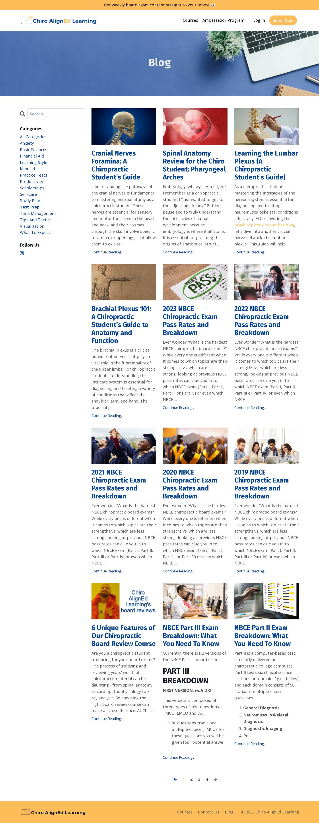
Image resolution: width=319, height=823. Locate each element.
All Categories (33, 136)
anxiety (27, 143)
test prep (29, 207)
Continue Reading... (107, 252)
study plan (30, 200)
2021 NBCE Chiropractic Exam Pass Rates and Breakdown (118, 484)
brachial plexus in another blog (264, 225)
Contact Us (208, 812)
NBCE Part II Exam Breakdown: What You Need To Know (262, 636)
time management (38, 213)
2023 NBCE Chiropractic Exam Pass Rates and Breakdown (190, 321)
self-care (28, 194)
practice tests (33, 175)
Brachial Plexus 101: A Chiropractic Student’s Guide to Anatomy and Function (121, 325)
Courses (190, 20)
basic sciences (33, 149)
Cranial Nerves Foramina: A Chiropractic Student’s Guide (115, 165)
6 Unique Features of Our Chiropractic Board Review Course (123, 636)
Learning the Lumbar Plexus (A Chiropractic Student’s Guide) (266, 165)
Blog (229, 812)
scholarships (32, 188)
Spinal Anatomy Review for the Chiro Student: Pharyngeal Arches (194, 165)
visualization (32, 226)
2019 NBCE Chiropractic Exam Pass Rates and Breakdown (261, 484)
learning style (33, 162)
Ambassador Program (223, 20)
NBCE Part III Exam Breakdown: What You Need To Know (191, 636)
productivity (31, 181)
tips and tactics (36, 219)
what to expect (35, 232)
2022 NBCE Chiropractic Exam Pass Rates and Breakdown (261, 321)
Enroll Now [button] (283, 20)
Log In (259, 20)
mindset (27, 168)
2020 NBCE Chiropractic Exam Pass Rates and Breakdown (190, 484)
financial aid (32, 156)
